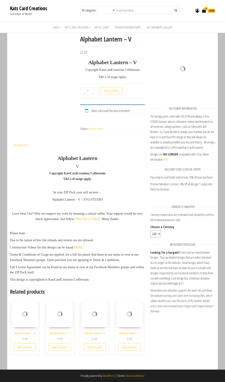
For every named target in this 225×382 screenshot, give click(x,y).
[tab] (23, 145)
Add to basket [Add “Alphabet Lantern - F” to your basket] (94, 347)
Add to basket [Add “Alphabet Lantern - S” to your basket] (129, 347)
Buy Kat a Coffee (87, 219)
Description (21, 145)
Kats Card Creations (28, 8)
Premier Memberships (128, 27)
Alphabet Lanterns (96, 128)
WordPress (109, 376)
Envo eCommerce (135, 376)
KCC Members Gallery (159, 27)
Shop (56, 27)
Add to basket (111, 90)
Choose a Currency (162, 227)
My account (102, 27)
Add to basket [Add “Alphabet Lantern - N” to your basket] (24, 347)
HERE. (79, 247)
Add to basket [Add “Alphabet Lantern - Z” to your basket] (59, 347)
